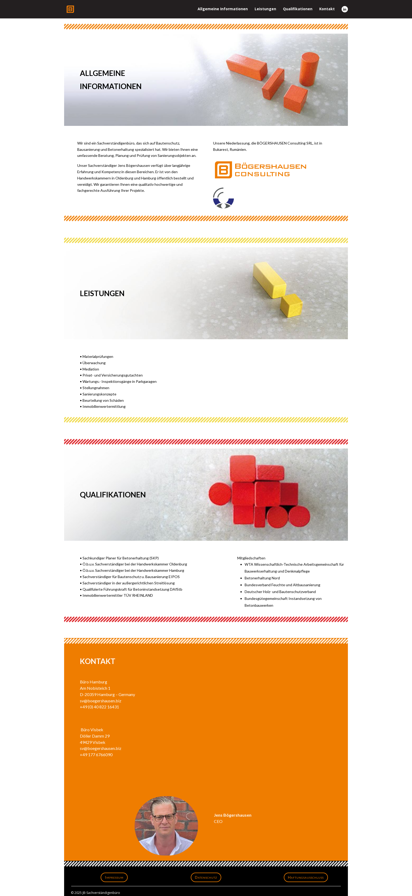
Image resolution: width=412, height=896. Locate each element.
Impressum (114, 877)
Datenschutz (206, 877)
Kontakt (327, 9)
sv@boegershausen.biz (100, 700)
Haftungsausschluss (306, 877)
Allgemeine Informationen (223, 9)
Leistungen (265, 9)
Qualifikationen (297, 9)
